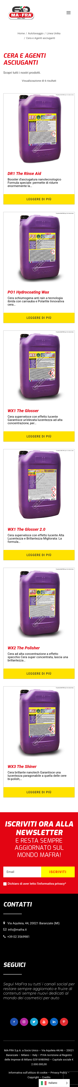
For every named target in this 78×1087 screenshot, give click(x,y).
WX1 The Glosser (23, 410)
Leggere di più (39, 199)
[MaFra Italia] (21, 13)
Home (21, 33)
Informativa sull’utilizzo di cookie (28, 1072)
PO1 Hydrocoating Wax (28, 292)
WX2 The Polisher (24, 647)
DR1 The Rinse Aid (24, 173)
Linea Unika (54, 33)
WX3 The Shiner (22, 766)
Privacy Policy (58, 1072)
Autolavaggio (36, 33)
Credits (46, 1077)
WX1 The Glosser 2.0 (26, 529)
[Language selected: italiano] (54, 1083)
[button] (68, 12)
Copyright (33, 1077)
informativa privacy (51, 884)
